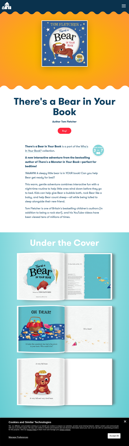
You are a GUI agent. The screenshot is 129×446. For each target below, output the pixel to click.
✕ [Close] (125, 421)
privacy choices (65, 430)
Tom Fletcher (69, 121)
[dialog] (64, 432)
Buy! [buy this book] (64, 130)
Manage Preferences (18, 437)
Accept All (114, 436)
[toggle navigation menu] (124, 6)
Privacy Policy (32, 430)
